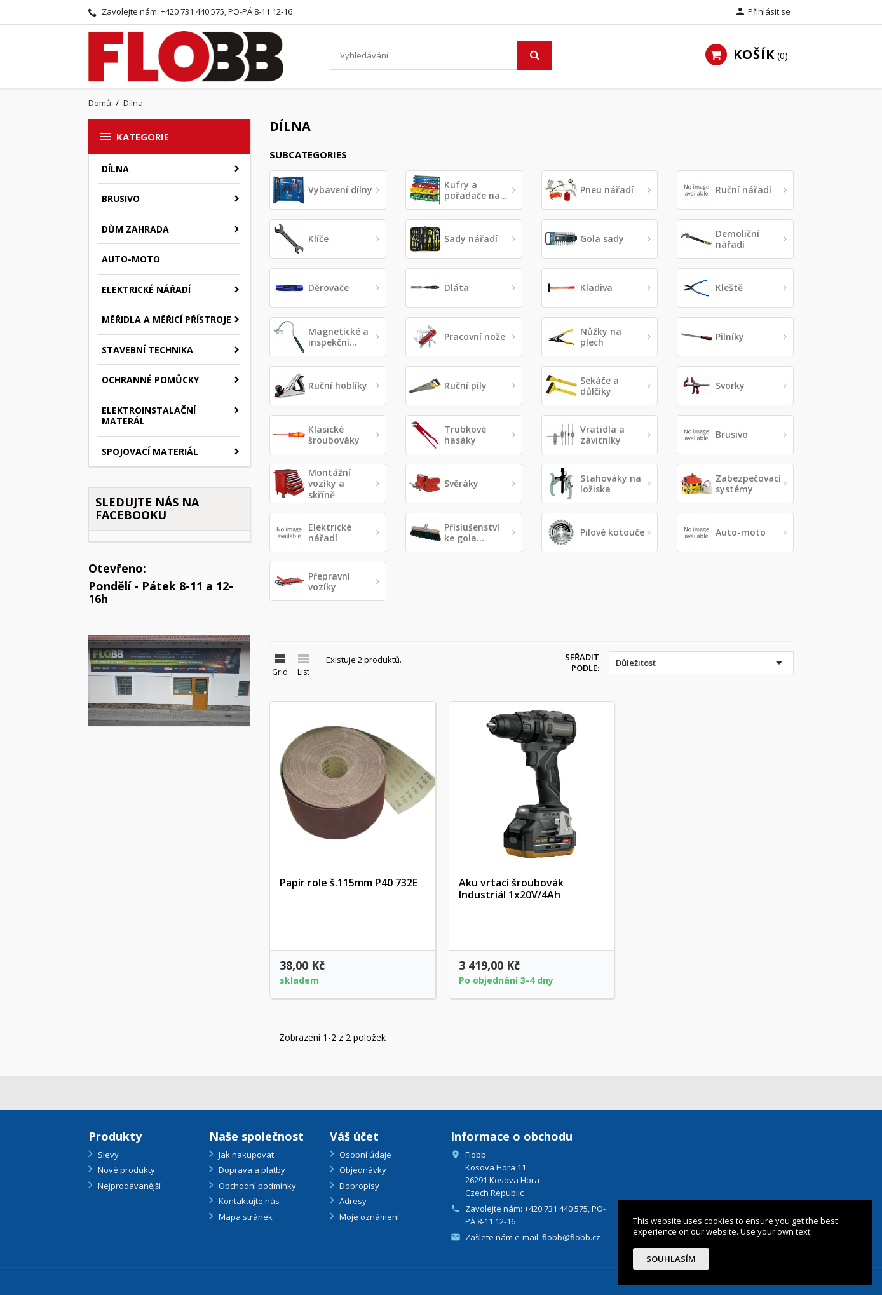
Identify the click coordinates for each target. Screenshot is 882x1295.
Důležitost (701, 662)
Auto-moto (131, 259)
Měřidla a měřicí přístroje (166, 319)
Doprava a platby (251, 1170)
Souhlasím (671, 1258)
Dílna (115, 169)
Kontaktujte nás (248, 1201)
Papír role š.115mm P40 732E (348, 883)
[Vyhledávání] (441, 55)
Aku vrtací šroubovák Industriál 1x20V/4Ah (511, 889)
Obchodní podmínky (256, 1185)
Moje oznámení (368, 1217)
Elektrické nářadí (146, 289)
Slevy (107, 1154)
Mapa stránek (245, 1217)
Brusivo (121, 199)
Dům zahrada (135, 229)
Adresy (352, 1201)
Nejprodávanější (128, 1185)
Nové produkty (125, 1170)
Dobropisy (358, 1185)
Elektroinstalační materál (149, 416)
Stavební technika (147, 350)
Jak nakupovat (245, 1154)
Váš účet (354, 1136)
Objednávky (361, 1170)
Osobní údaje (364, 1154)
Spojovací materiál (150, 451)
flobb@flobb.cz (571, 1237)
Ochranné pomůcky (150, 380)
